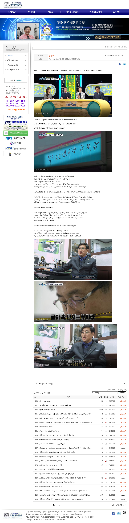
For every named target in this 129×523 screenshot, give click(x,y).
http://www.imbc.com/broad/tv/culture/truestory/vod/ (59, 120)
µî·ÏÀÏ (44, 393)
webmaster (61, 520)
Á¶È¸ (48, 393)
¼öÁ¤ (45, 384)
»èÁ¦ (50, 384)
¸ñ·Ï (125, 384)
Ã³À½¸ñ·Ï (118, 505)
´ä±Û (40, 384)
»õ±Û (35, 384)
